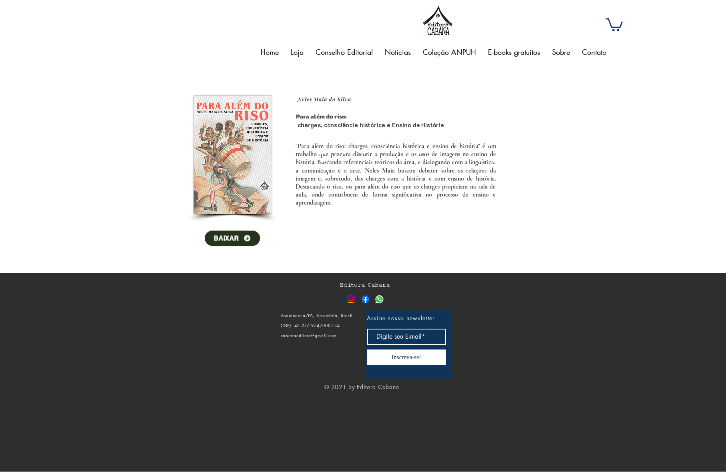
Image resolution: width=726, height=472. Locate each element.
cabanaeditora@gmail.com (309, 335)
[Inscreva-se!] (406, 357)
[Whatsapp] (379, 299)
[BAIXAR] (232, 238)
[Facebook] (365, 299)
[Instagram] (351, 299)
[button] (614, 24)
